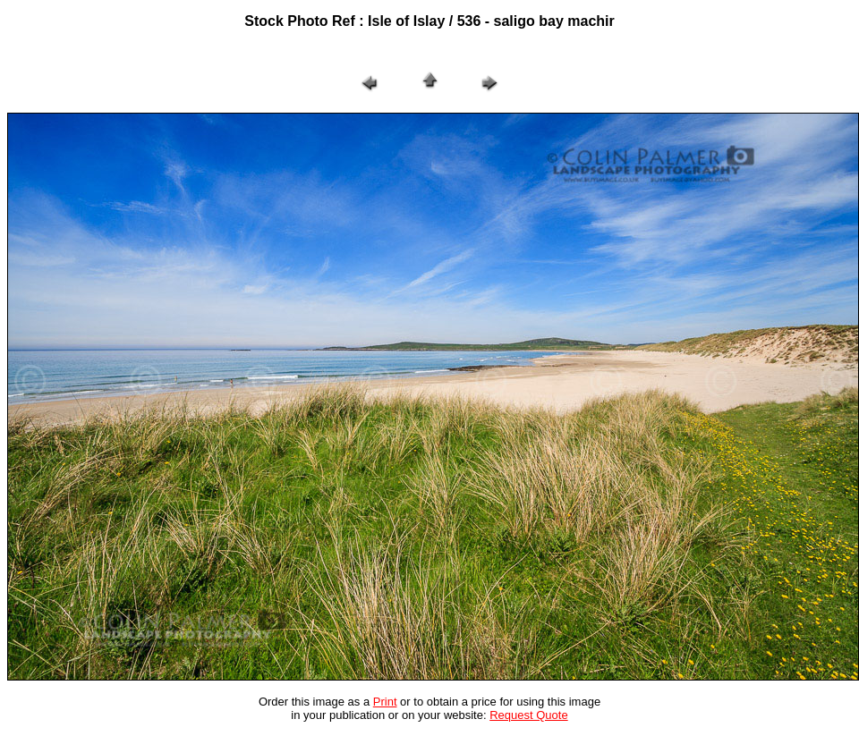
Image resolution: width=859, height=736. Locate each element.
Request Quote (528, 715)
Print (385, 701)
